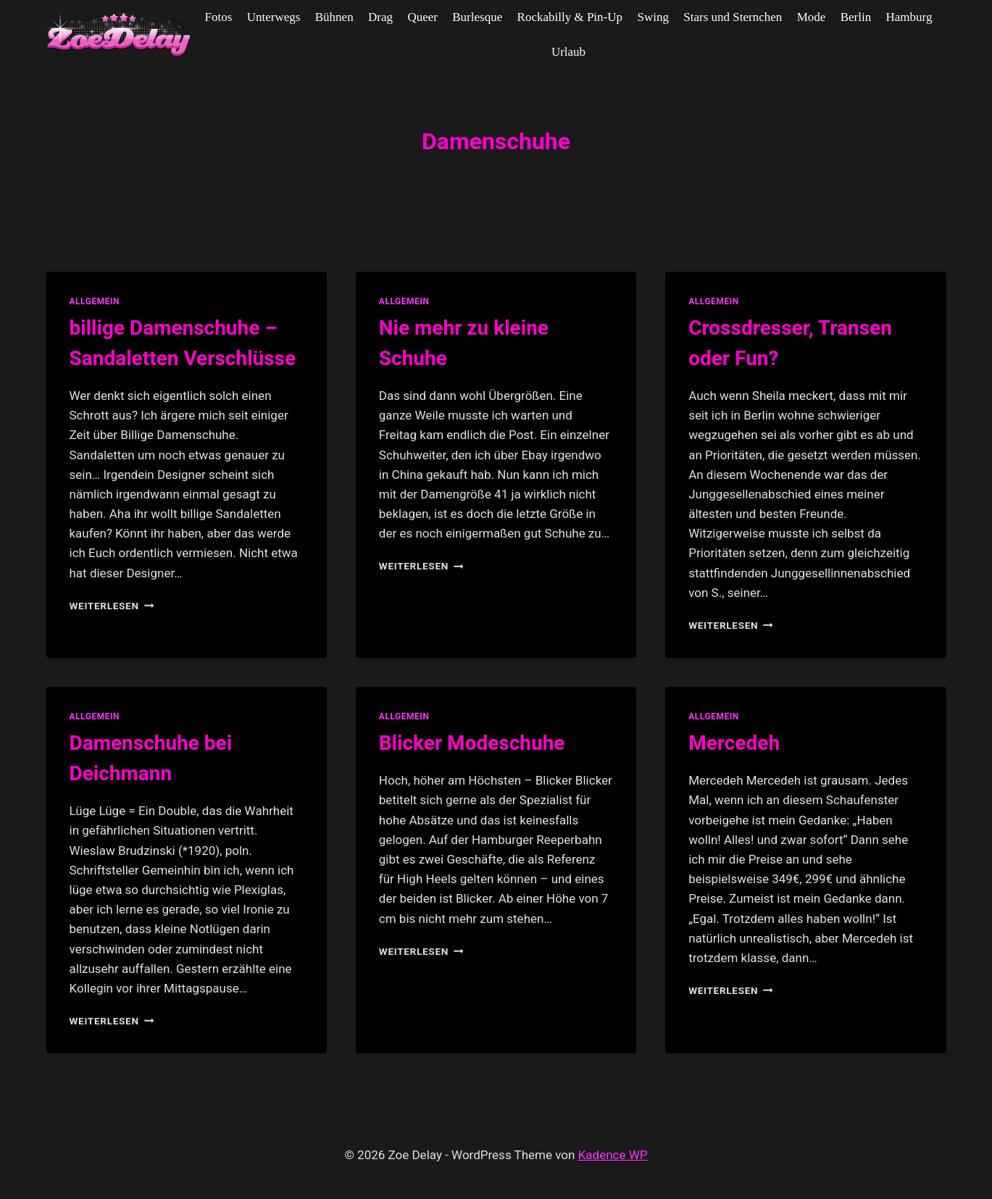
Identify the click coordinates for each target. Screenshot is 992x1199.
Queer (422, 17)
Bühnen (334, 17)
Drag (380, 17)
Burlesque (477, 17)
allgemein (95, 301)
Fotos (219, 17)
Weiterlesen (112, 605)
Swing (652, 17)
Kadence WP (613, 1155)
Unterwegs (274, 17)
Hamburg (909, 17)
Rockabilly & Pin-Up (569, 17)
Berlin (856, 17)
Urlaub (568, 52)
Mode (811, 17)
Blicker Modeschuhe (472, 743)
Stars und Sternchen (732, 17)
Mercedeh (734, 743)
